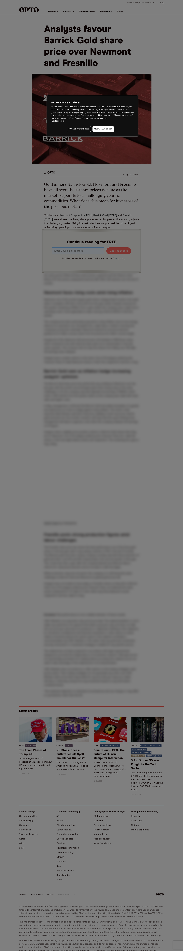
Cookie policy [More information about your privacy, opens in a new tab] (58, 121)
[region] (92, 116)
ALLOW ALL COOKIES (103, 129)
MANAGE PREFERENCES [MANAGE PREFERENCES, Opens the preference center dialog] (78, 129)
